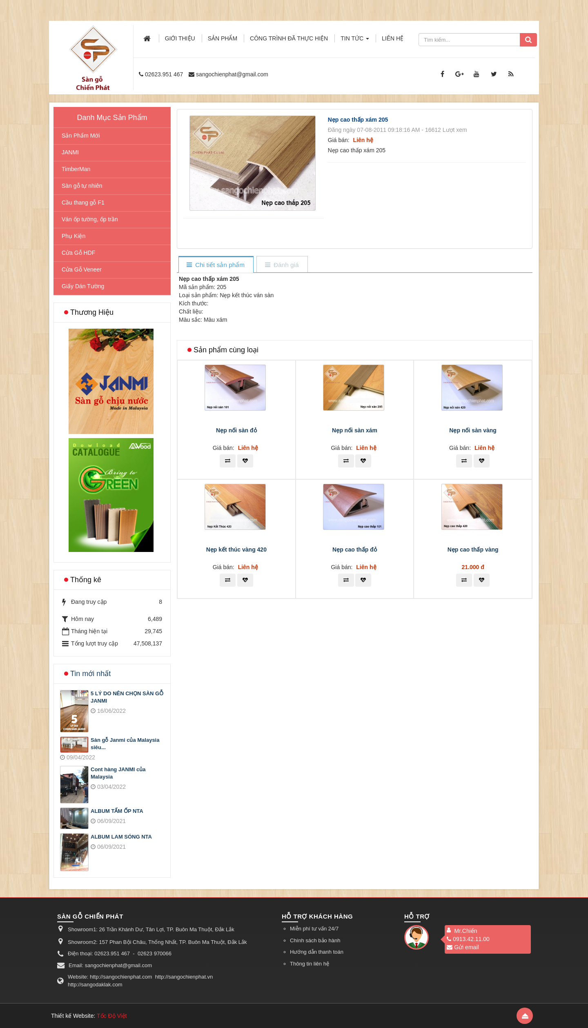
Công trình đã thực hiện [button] (289, 38)
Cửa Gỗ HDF (78, 252)
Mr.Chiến (465, 931)
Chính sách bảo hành (315, 940)
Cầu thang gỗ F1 (83, 202)
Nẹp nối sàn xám (354, 544)
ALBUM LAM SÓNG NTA (121, 837)
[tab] (216, 265)
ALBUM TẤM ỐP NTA (117, 811)
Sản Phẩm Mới (81, 135)
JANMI (70, 152)
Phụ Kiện (73, 236)
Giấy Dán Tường (83, 286)
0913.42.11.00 (468, 939)
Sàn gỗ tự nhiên (82, 185)
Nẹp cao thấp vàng (473, 664)
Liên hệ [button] (392, 38)
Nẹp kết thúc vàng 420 (236, 664)
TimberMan (76, 169)
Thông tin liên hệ (309, 964)
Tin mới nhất (90, 674)
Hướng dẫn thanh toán (316, 952)
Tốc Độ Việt (112, 1015)
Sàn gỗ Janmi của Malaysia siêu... (125, 744)
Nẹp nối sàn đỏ (236, 544)
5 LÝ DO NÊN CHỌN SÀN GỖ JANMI (127, 697)
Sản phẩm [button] (222, 38)
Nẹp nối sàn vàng (473, 544)
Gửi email (463, 947)
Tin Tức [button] (355, 41)
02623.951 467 (164, 74)
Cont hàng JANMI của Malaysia (118, 773)
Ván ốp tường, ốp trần (90, 219)
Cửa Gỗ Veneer (82, 269)
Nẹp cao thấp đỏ (354, 664)
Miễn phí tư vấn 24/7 (314, 929)
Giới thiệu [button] (180, 38)
